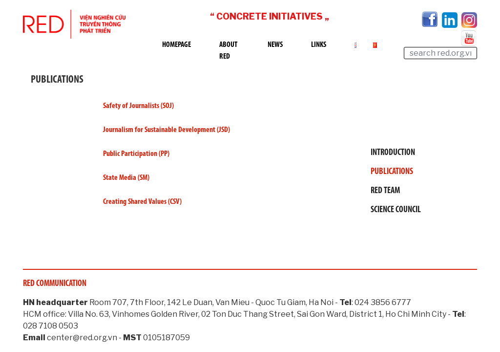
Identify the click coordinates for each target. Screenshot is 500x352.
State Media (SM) (127, 178)
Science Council (396, 210)
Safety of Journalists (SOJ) (139, 106)
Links (318, 45)
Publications (392, 171)
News (275, 45)
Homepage (176, 45)
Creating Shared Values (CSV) (142, 202)
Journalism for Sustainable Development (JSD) (167, 130)
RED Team (385, 191)
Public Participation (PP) (136, 154)
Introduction (393, 152)
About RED (228, 51)
